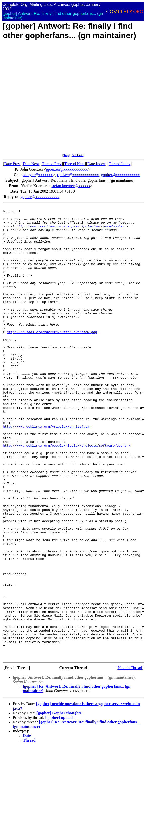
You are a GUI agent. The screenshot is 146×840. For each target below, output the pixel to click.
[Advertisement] (54, 99)
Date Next (31, 164)
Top (66, 155)
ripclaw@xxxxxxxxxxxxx (78, 175)
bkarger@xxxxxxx (38, 175)
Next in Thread (130, 758)
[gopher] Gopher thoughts (58, 803)
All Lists (77, 155)
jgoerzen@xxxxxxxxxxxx (67, 169)
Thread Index (119, 164)
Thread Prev (52, 164)
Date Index (96, 164)
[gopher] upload (59, 808)
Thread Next (74, 164)
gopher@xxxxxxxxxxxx (120, 175)
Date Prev (12, 164)
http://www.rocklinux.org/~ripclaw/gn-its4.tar (47, 471)
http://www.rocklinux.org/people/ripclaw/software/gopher (71, 230)
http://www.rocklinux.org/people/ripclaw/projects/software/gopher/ (66, 493)
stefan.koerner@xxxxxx (70, 186)
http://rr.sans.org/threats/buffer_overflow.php (52, 357)
